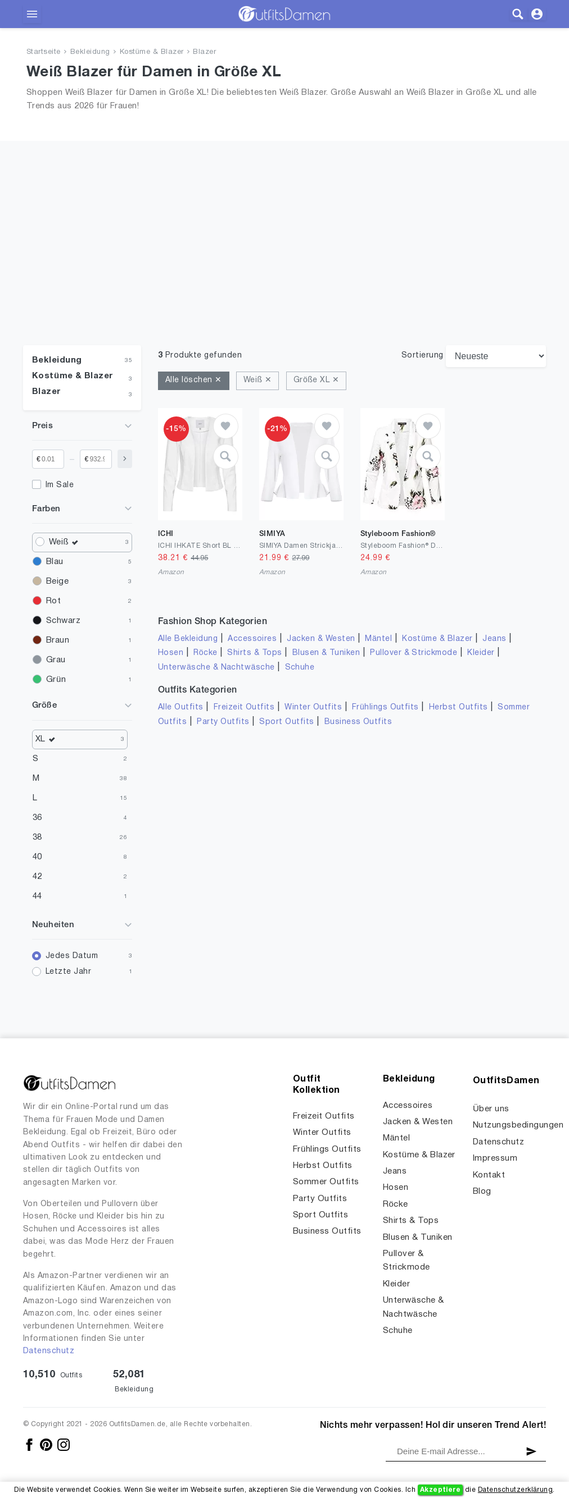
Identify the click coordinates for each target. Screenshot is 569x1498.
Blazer (204, 52)
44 (37, 896)
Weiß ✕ (257, 380)
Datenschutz (48, 1351)
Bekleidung (90, 52)
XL (48, 739)
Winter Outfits (313, 707)
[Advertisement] (284, 261)
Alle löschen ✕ (193, 380)
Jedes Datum (72, 956)
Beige (57, 581)
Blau (55, 562)
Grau (56, 660)
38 (37, 837)
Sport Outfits (286, 722)
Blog (482, 1191)
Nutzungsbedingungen (518, 1125)
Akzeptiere (440, 1490)
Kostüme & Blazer (152, 52)
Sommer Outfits (326, 1182)
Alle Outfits (181, 707)
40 (37, 857)
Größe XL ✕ (316, 380)
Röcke (205, 653)
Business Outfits (358, 722)
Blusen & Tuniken (326, 653)
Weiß (66, 542)
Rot (53, 601)
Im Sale (60, 485)
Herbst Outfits (458, 707)
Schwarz (63, 621)
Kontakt (489, 1175)
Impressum (495, 1158)
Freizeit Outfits (244, 707)
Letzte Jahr (68, 971)
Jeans (494, 639)
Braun (57, 640)
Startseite (43, 52)
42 (37, 877)
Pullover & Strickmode (413, 653)
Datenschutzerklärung (515, 1490)
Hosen (170, 653)
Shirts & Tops (254, 653)
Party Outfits (223, 722)
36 (37, 818)
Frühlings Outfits (385, 707)
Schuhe (300, 667)
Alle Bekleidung (188, 639)
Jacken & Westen (321, 639)
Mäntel (378, 639)
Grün (56, 680)
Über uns (491, 1109)
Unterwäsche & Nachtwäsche (216, 667)
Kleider (480, 653)
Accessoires (252, 639)
